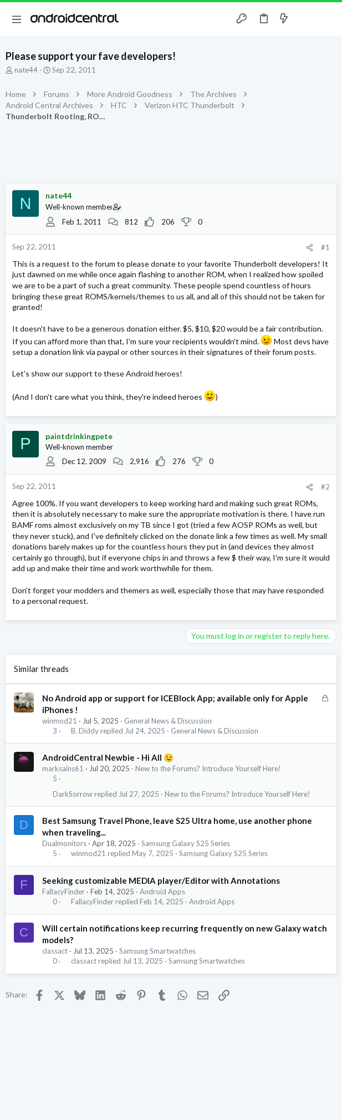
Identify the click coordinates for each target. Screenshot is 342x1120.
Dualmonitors (64, 843)
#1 (325, 247)
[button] (17, 18)
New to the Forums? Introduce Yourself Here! (208, 768)
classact (55, 950)
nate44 (26, 69)
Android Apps (162, 891)
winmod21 (59, 720)
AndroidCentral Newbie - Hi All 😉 (108, 757)
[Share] (309, 247)
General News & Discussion (168, 720)
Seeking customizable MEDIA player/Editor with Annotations (161, 880)
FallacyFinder (63, 891)
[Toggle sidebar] (305, 19)
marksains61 (63, 768)
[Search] (327, 19)
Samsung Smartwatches (157, 950)
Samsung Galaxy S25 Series (185, 843)
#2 (325, 486)
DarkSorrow (73, 794)
